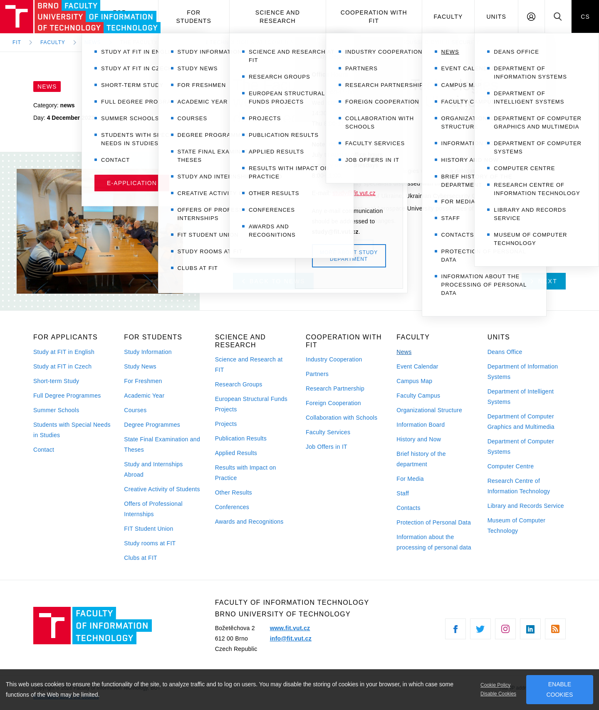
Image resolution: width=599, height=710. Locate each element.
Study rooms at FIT (150, 543)
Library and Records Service (526, 505)
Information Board (420, 424)
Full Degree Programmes (67, 395)
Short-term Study (56, 381)
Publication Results (241, 438)
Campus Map (414, 381)
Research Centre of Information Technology (519, 486)
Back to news (273, 281)
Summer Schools (56, 410)
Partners (317, 374)
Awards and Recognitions (249, 521)
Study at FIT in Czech (62, 366)
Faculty (448, 16)
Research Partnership (335, 388)
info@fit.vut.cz (291, 638)
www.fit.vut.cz (290, 628)
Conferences (232, 507)
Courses (135, 410)
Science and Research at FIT (249, 364)
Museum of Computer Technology (517, 525)
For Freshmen (143, 381)
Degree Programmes (152, 424)
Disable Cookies (498, 694)
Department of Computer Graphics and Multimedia (521, 421)
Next (544, 281)
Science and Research (277, 16)
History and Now (418, 439)
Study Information (147, 352)
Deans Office (505, 352)
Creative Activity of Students (162, 489)
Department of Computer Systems (521, 446)
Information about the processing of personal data (433, 542)
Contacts (408, 508)
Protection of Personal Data (433, 522)
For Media (410, 478)
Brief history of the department (421, 459)
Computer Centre (511, 466)
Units (496, 16)
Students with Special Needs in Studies (72, 429)
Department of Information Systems (523, 371)
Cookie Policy (495, 685)
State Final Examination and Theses (162, 444)
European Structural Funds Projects (251, 404)
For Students (193, 16)
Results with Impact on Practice (245, 472)
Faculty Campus (418, 395)
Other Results (233, 492)
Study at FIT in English (63, 352)
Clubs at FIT (140, 557)
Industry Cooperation (334, 359)
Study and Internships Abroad (153, 469)
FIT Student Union (148, 528)
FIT (16, 42)
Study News (140, 366)
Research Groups (238, 384)
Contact (43, 449)
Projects (226, 424)
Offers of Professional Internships (153, 508)
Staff (402, 493)
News (403, 352)
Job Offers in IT (326, 446)
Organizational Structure (429, 410)
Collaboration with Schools (341, 417)
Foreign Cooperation (333, 403)
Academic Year (144, 395)
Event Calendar (417, 366)
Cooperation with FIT (374, 16)
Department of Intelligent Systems (521, 396)
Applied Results (236, 453)
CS (585, 16)
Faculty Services (328, 432)
